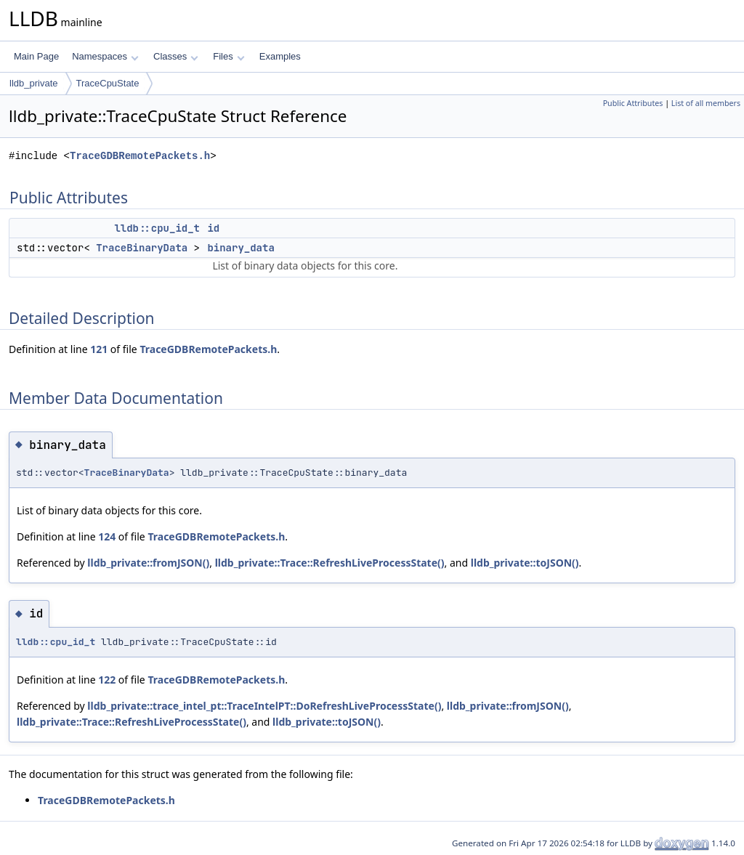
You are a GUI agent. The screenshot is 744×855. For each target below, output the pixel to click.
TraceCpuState (108, 83)
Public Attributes (633, 103)
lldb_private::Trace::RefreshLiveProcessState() (330, 563)
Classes (175, 56)
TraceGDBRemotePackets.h (140, 156)
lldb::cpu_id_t (157, 228)
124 (107, 536)
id (213, 228)
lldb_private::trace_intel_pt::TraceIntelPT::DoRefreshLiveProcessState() (264, 706)
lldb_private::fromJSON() (148, 563)
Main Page (36, 56)
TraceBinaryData (141, 247)
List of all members (705, 103)
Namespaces (105, 56)
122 (107, 679)
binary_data (240, 247)
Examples (280, 56)
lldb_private (33, 83)
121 (99, 349)
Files (228, 56)
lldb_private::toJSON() (525, 563)
